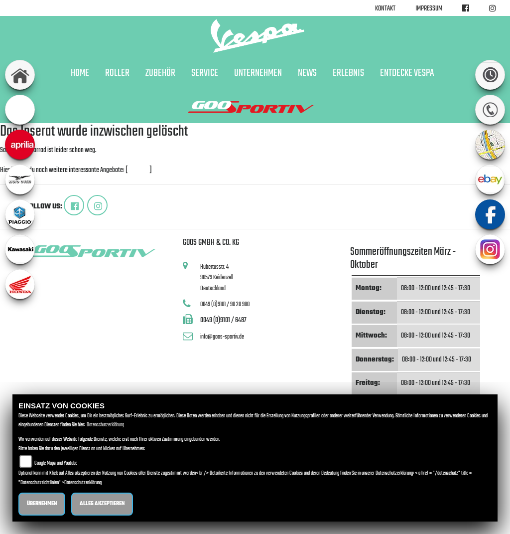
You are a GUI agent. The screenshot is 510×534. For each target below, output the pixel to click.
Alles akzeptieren (102, 504)
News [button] (307, 73)
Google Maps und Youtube (55, 463)
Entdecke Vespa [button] (407, 73)
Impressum (428, 8)
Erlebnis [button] (348, 73)
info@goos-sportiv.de (222, 337)
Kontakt (385, 8)
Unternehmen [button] (258, 73)
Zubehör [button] (160, 73)
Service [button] (204, 73)
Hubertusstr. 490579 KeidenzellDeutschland (216, 278)
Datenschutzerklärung (105, 425)
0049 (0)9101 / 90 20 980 (225, 304)
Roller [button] (117, 73)
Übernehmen (42, 504)
